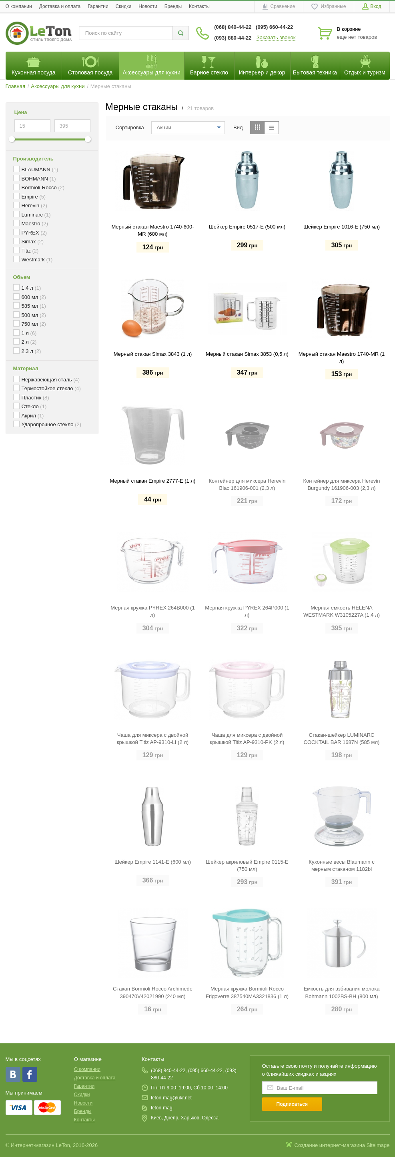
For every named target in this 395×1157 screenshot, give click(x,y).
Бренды (173, 6)
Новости (147, 6)
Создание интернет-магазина (330, 1145)
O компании (19, 6)
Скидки (124, 6)
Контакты (199, 6)
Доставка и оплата (60, 6)
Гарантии (98, 6)
